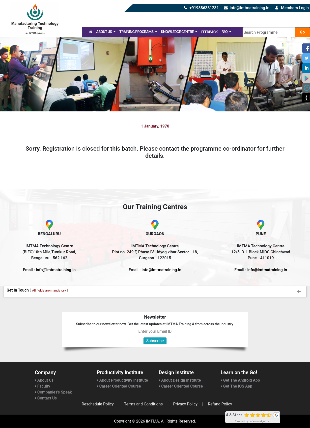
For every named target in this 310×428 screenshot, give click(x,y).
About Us (104, 32)
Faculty (42, 386)
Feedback (209, 32)
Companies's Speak (53, 392)
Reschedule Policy (98, 404)
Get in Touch (156, 291)
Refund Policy (220, 404)
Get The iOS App (236, 386)
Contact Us (46, 398)
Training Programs (136, 32)
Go (302, 32)
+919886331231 (204, 7)
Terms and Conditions (143, 404)
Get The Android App (240, 380)
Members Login (295, 7)
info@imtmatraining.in (250, 7)
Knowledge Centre (178, 32)
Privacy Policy (185, 404)
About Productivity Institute (122, 380)
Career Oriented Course (119, 386)
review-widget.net (260, 421)
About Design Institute (180, 380)
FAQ (225, 32)
